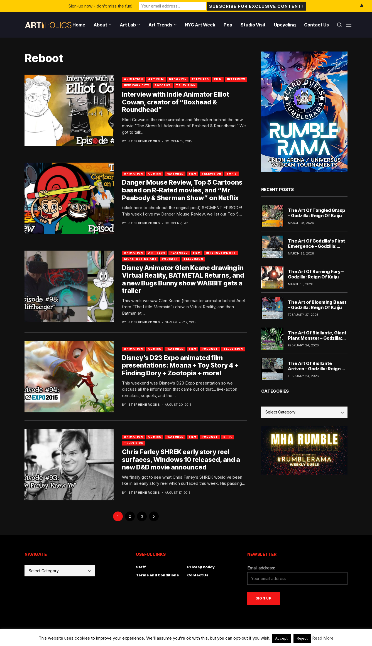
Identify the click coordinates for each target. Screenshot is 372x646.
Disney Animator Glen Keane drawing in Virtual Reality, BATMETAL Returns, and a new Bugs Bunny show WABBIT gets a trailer (183, 279)
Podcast (163, 85)
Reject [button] (302, 638)
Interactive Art (221, 252)
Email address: (261, 568)
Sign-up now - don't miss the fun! (100, 6)
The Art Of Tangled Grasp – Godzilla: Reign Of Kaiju (316, 212)
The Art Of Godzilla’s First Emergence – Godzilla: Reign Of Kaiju (316, 246)
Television (185, 85)
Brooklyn (177, 79)
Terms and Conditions (157, 575)
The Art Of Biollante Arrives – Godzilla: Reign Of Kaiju (317, 369)
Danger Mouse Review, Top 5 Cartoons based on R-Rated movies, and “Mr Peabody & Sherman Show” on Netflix (182, 190)
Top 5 (231, 173)
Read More (323, 638)
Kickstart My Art (140, 258)
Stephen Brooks (144, 141)
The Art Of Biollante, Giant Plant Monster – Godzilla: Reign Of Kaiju (317, 338)
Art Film (156, 79)
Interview (236, 79)
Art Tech (156, 252)
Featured (200, 79)
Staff (141, 567)
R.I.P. (227, 436)
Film (218, 79)
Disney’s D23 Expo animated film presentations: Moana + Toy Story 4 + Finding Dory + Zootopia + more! (180, 365)
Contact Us (198, 575)
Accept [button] (281, 638)
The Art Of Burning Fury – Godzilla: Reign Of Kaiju (316, 274)
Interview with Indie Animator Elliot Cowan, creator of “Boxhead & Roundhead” (175, 102)
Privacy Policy (201, 567)
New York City (136, 85)
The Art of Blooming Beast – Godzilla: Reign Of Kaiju (317, 304)
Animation (133, 79)
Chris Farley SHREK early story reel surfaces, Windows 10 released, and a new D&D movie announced (181, 459)
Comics (154, 173)
